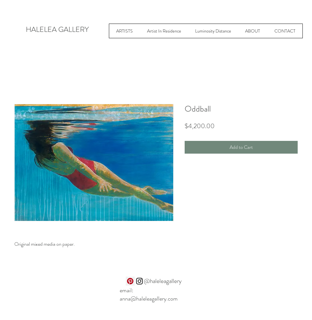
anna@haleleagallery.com (149, 299)
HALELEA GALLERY (57, 29)
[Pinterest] (130, 281)
